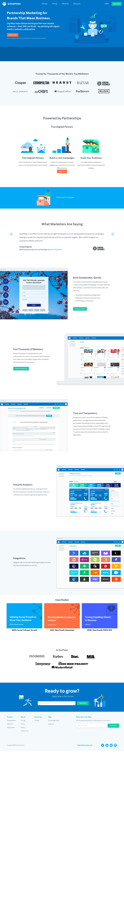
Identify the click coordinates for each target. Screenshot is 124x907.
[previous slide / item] (11, 234)
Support (51, 724)
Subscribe (113, 725)
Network (10, 724)
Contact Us (24, 731)
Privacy (23, 727)
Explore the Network (21, 368)
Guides (36, 720)
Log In (107, 3)
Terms (23, 724)
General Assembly (55, 249)
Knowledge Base (53, 720)
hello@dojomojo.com (84, 745)
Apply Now (116, 4)
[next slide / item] (113, 234)
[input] (56, 703)
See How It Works (80, 309)
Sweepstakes (11, 720)
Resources (77, 4)
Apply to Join (13, 35)
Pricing (55, 4)
